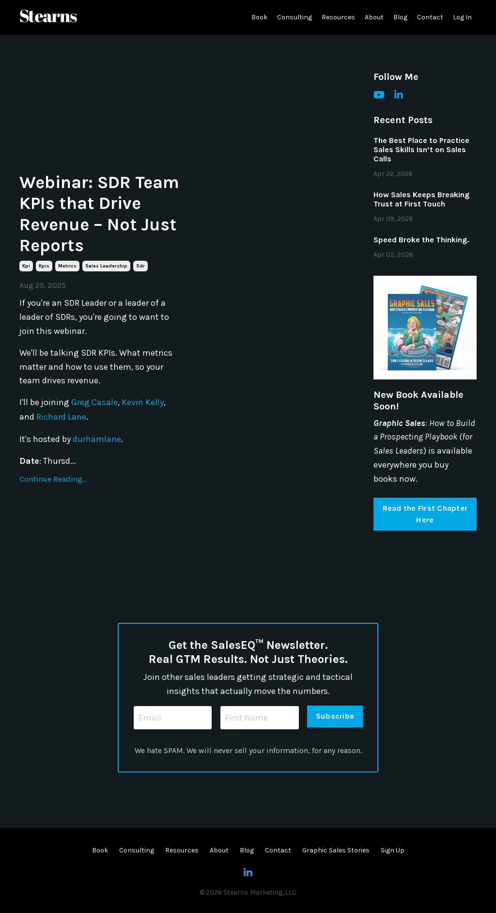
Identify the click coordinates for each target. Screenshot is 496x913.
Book (259, 17)
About (374, 17)
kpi (26, 266)
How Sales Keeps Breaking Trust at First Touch (421, 199)
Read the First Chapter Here (425, 514)
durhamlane (97, 438)
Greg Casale (94, 402)
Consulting (294, 17)
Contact (430, 17)
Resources (338, 17)
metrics (67, 266)
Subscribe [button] (335, 716)
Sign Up (392, 850)
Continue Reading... (53, 478)
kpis (44, 266)
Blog (400, 17)
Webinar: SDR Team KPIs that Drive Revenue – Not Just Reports (99, 213)
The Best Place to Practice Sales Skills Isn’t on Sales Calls (421, 149)
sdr (140, 266)
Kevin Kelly (143, 402)
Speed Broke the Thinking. (421, 239)
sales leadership (106, 266)
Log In (462, 17)
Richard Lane (61, 416)
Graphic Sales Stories (336, 850)
